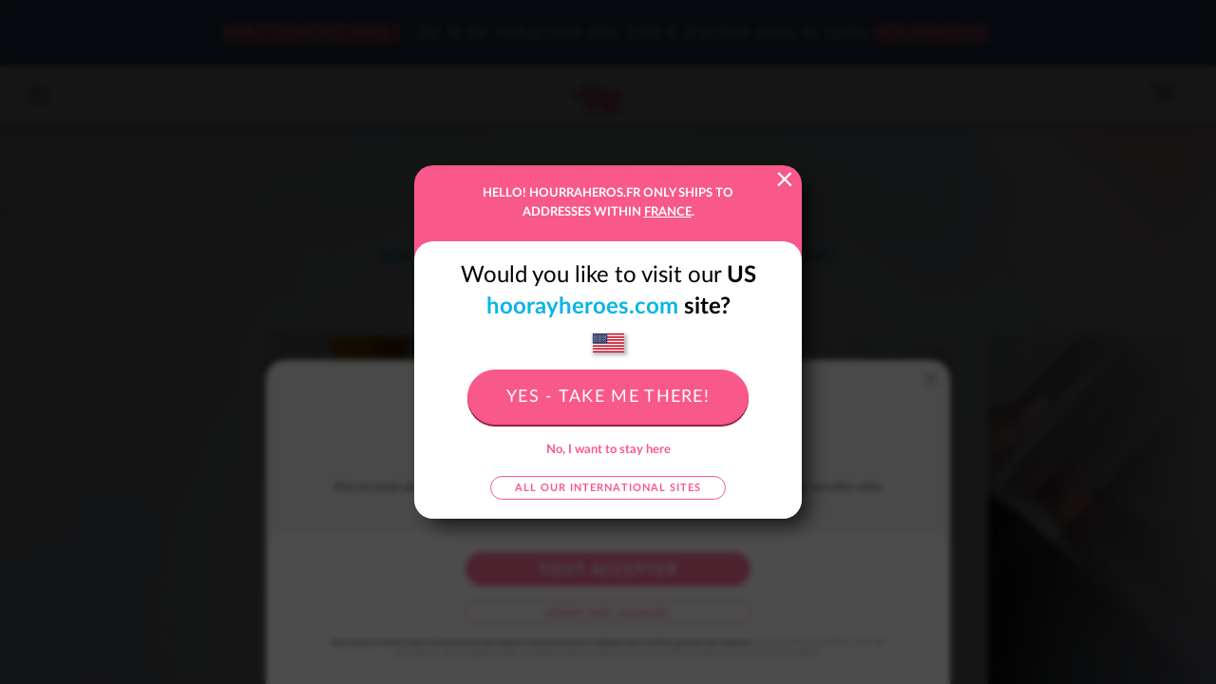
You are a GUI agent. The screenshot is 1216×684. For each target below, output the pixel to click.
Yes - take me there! (608, 397)
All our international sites (608, 488)
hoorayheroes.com (582, 306)
